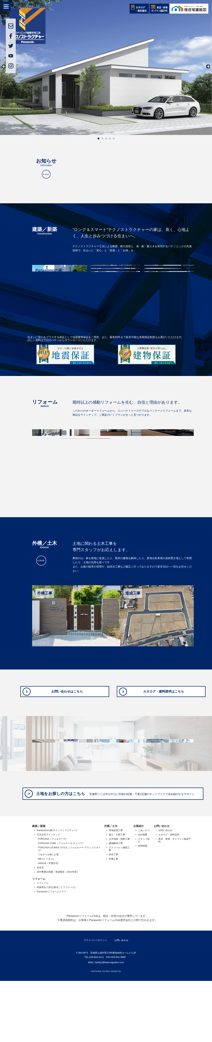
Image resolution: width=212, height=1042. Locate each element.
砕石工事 (113, 915)
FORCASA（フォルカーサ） (53, 900)
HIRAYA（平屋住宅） (49, 924)
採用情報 (142, 907)
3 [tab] (106, 138)
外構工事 (113, 919)
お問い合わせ (165, 891)
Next (207, 66)
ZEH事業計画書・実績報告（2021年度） (58, 932)
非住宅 (40, 928)
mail (11, 26)
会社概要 (142, 895)
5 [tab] (114, 138)
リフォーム (42, 944)
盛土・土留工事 (117, 895)
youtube (11, 56)
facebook (11, 36)
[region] (106, 71)
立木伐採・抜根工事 (119, 900)
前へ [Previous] (4, 66)
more (47, 177)
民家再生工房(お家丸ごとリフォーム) (56, 948)
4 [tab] (110, 138)
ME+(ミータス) (46, 919)
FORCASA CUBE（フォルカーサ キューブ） (61, 904)
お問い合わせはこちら (67, 696)
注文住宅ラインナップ (48, 895)
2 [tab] (102, 138)
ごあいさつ (144, 891)
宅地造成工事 (116, 891)
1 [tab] (98, 138)
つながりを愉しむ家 (48, 915)
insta (11, 66)
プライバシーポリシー (95, 1001)
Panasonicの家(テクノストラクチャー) (57, 891)
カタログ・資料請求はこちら (164, 696)
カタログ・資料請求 (168, 895)
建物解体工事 (116, 904)
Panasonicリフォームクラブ (51, 952)
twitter (11, 46)
